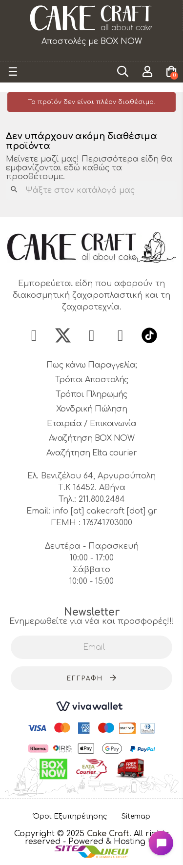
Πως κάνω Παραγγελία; (91, 365)
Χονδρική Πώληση (91, 409)
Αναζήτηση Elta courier (91, 453)
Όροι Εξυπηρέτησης (70, 816)
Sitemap (136, 816)
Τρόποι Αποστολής (91, 379)
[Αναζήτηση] (91, 190)
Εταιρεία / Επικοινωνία (91, 423)
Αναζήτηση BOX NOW (92, 438)
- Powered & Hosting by (110, 841)
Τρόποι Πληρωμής (91, 394)
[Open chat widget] (161, 843)
